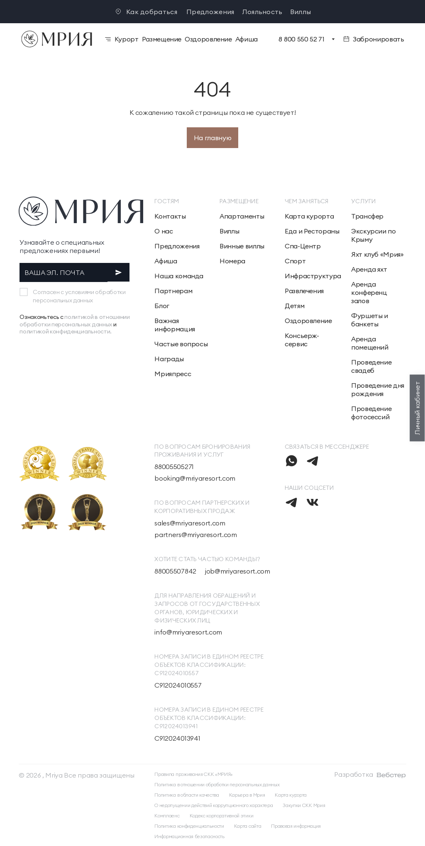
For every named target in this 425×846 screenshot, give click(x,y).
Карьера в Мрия (247, 795)
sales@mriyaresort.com (189, 523)
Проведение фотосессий (371, 412)
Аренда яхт (369, 269)
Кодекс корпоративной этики (222, 815)
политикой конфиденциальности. (66, 331)
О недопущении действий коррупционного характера (213, 805)
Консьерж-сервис (302, 339)
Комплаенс (166, 815)
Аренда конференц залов (369, 292)
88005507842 (175, 571)
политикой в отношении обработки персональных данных (74, 320)
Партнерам (173, 291)
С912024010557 (177, 685)
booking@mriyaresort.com (194, 478)
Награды (168, 359)
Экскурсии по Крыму (373, 235)
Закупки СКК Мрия (304, 805)
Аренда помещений (369, 343)
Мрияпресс (172, 374)
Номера (232, 261)
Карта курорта (309, 216)
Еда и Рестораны (312, 231)
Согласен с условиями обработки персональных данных (79, 296)
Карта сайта (247, 826)
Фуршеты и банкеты (369, 319)
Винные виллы (242, 246)
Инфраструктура (313, 276)
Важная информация (174, 324)
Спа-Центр (303, 246)
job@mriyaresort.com (237, 571)
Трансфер (367, 216)
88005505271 (173, 466)
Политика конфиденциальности (189, 826)
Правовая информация (296, 826)
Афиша (165, 261)
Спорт (295, 261)
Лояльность (262, 11)
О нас (163, 231)
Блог (161, 305)
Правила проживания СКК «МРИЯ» (193, 774)
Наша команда (178, 276)
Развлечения (304, 291)
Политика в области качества (186, 795)
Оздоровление (308, 320)
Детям (294, 305)
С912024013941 (177, 738)
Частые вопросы (181, 344)
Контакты (170, 216)
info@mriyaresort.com (188, 632)
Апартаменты (242, 216)
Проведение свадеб (371, 366)
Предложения (210, 11)
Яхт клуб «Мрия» (377, 254)
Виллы (300, 11)
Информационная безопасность (189, 836)
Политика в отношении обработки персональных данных (216, 784)
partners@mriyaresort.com (195, 534)
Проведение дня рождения (377, 389)
